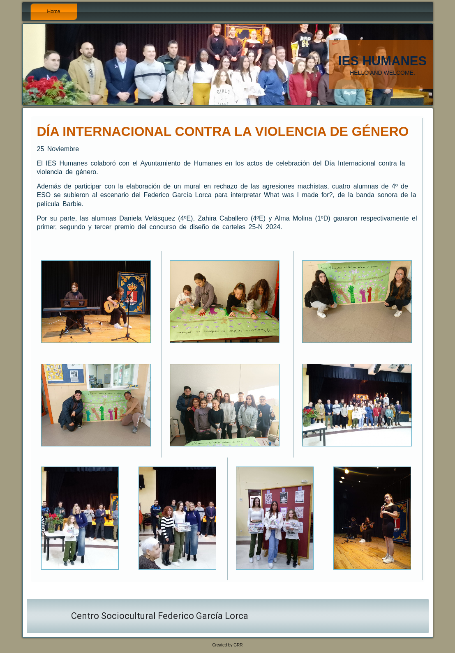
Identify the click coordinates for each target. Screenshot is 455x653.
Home (53, 11)
